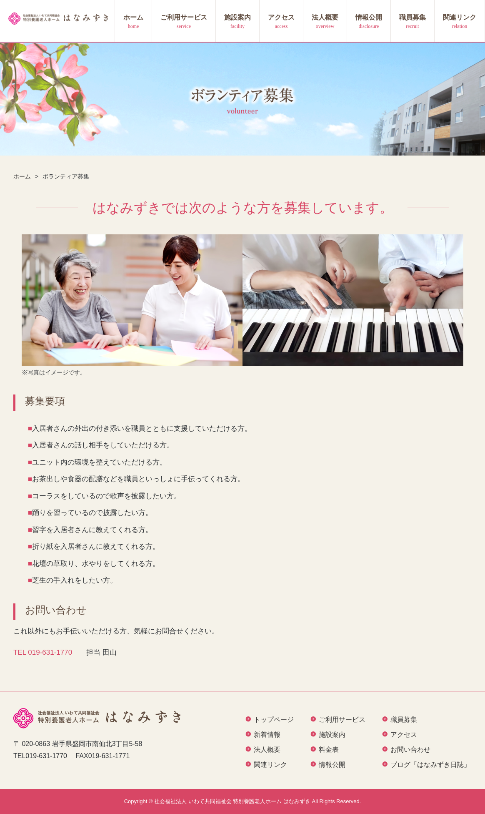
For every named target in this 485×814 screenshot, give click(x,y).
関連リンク (459, 17)
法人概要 (325, 17)
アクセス (281, 17)
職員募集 (412, 17)
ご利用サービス (183, 17)
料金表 (329, 749)
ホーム (133, 17)
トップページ (274, 719)
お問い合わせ (410, 749)
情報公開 (368, 17)
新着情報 (267, 734)
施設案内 (237, 17)
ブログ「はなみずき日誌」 (430, 764)
